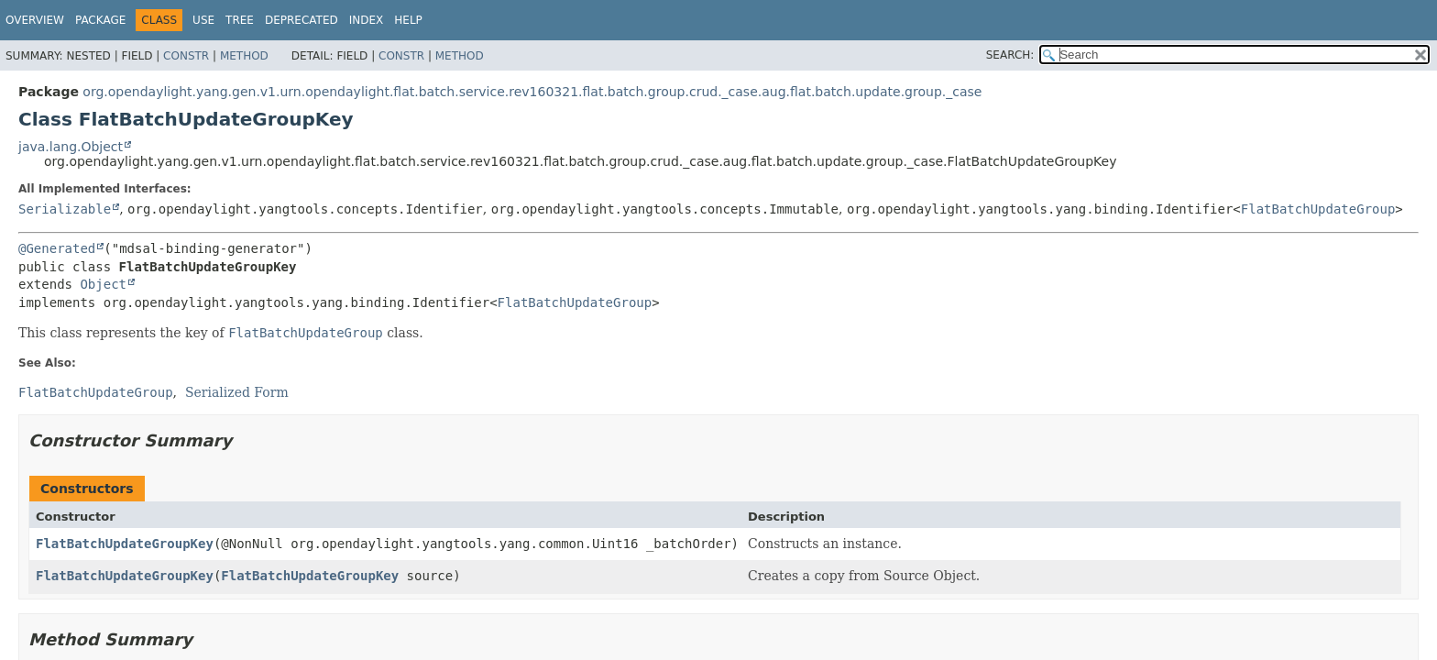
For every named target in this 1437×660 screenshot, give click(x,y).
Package (100, 20)
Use (203, 20)
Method (244, 56)
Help (408, 20)
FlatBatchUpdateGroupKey (125, 543)
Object (103, 284)
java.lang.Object (70, 146)
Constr (186, 56)
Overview (34, 20)
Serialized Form (237, 392)
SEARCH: (1010, 55)
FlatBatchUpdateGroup (1318, 209)
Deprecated (301, 20)
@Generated (56, 248)
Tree (239, 20)
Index (366, 20)
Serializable (64, 209)
